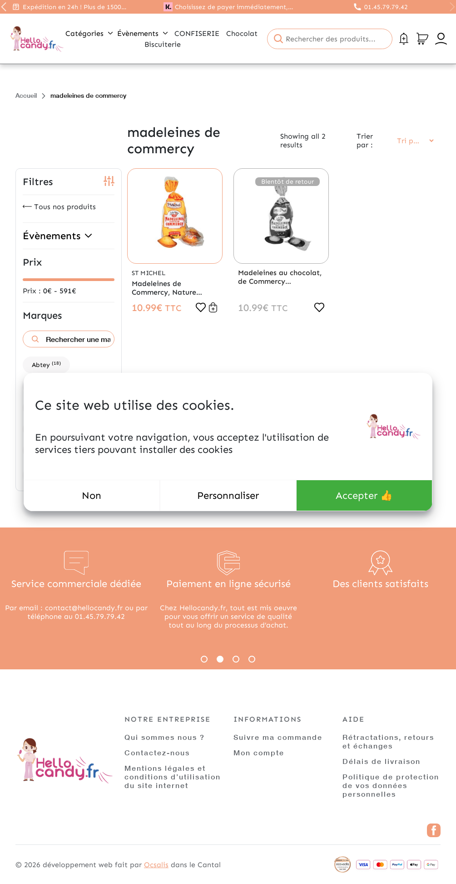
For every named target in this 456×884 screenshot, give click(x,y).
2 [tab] (220, 659)
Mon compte (258, 752)
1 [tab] (204, 659)
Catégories (89, 33)
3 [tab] (236, 659)
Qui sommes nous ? (164, 737)
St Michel (148, 273)
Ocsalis (156, 864)
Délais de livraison (381, 761)
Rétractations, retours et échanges (388, 741)
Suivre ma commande (277, 737)
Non (91, 495)
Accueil (26, 95)
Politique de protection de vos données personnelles (390, 785)
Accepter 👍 (364, 495)
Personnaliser (228, 495)
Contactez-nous (157, 752)
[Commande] (412, 141)
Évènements (142, 33)
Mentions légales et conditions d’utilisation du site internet (172, 776)
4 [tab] (251, 659)
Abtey (46, 364)
